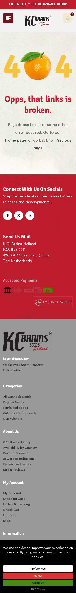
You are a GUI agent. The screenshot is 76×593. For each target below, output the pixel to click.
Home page (15, 140)
